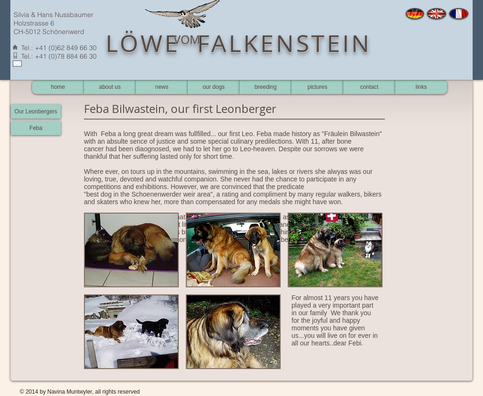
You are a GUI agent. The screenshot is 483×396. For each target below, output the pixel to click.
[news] (162, 87)
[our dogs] (214, 87)
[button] (131, 250)
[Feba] (36, 128)
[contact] (369, 87)
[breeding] (265, 87)
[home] (58, 87)
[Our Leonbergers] (36, 111)
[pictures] (317, 87)
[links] (421, 87)
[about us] (110, 87)
